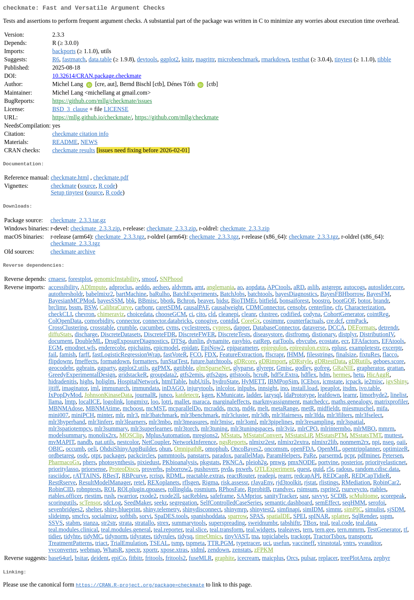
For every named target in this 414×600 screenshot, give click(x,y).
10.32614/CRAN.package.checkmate (96, 77)
